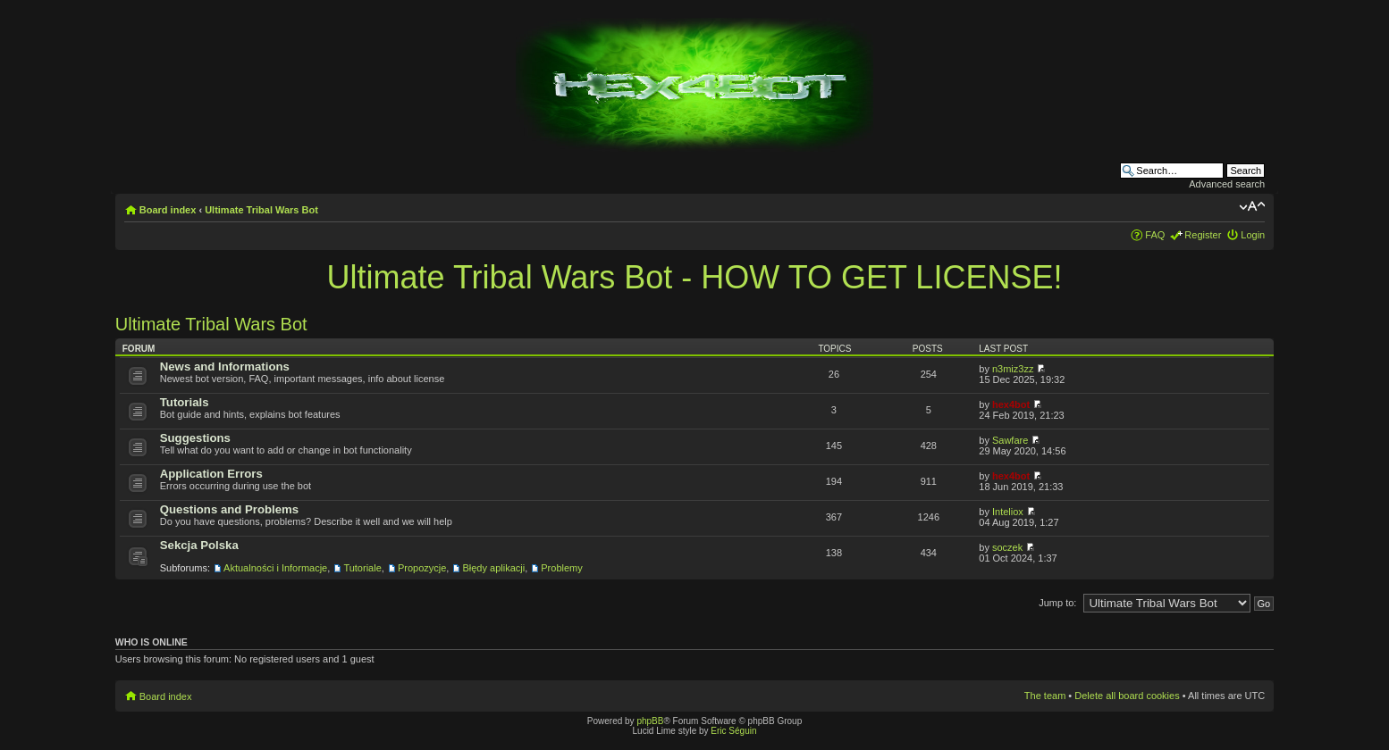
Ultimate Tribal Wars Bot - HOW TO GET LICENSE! (695, 277)
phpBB (649, 721)
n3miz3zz (1012, 368)
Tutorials (184, 402)
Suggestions (195, 438)
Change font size (1252, 206)
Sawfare (1010, 440)
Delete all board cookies (1126, 695)
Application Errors (211, 473)
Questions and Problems (229, 509)
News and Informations (225, 366)
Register (1202, 234)
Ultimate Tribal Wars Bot (261, 209)
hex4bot (1011, 404)
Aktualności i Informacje (275, 567)
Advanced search (1227, 184)
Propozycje (422, 567)
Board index (168, 209)
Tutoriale (362, 567)
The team (1044, 695)
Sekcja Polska (199, 545)
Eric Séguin (733, 731)
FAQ (1155, 234)
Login (1253, 234)
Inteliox (1007, 511)
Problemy (561, 567)
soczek (1007, 547)
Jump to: (1057, 602)
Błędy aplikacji (493, 567)
